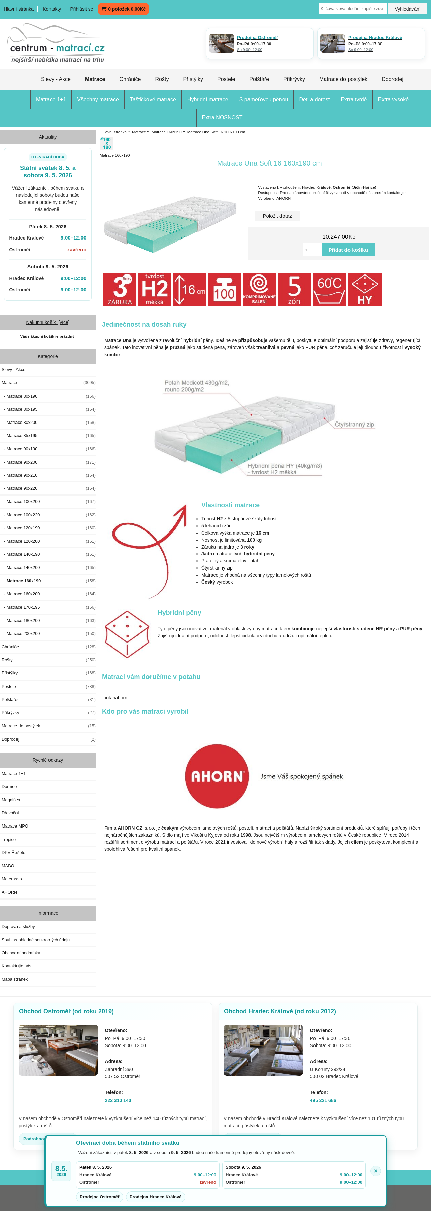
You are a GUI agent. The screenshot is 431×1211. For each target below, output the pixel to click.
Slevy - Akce (56, 79)
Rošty (162, 79)
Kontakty (52, 9)
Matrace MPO (15, 826)
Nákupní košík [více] (47, 322)
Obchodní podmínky (21, 952)
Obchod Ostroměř (66, 1011)
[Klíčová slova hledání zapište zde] (353, 8)
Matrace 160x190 (167, 132)
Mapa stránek (15, 979)
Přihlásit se (81, 9)
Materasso (12, 878)
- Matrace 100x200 (49, 501)
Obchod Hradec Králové (280, 1011)
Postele (226, 79)
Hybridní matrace (207, 99)
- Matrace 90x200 (49, 462)
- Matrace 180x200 (49, 620)
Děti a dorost (314, 99)
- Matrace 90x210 (49, 475)
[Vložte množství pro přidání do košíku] (312, 249)
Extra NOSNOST (222, 117)
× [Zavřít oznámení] (376, 1171)
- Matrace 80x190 (49, 396)
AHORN (9, 892)
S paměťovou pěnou (263, 99)
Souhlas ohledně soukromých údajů (36, 939)
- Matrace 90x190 (49, 449)
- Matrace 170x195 (49, 607)
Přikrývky (294, 79)
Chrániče (130, 79)
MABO (8, 865)
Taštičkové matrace (153, 99)
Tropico (9, 839)
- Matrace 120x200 (49, 541)
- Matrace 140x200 (49, 568)
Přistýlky (193, 79)
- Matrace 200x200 (49, 633)
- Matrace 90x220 (49, 488)
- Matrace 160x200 (49, 594)
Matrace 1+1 (51, 99)
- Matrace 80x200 (49, 422)
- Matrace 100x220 (49, 515)
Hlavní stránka (19, 9)
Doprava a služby (18, 926)
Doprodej (392, 79)
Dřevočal (10, 812)
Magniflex (11, 799)
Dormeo (9, 786)
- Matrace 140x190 (49, 554)
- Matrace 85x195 (49, 435)
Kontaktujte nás (16, 965)
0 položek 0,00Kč (123, 9)
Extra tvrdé (354, 99)
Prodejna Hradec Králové (156, 1196)
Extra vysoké (393, 99)
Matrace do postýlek (343, 79)
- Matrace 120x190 (49, 528)
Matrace (139, 132)
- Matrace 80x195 (49, 409)
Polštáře (259, 79)
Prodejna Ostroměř (100, 1196)
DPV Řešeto (13, 852)
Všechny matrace (98, 99)
